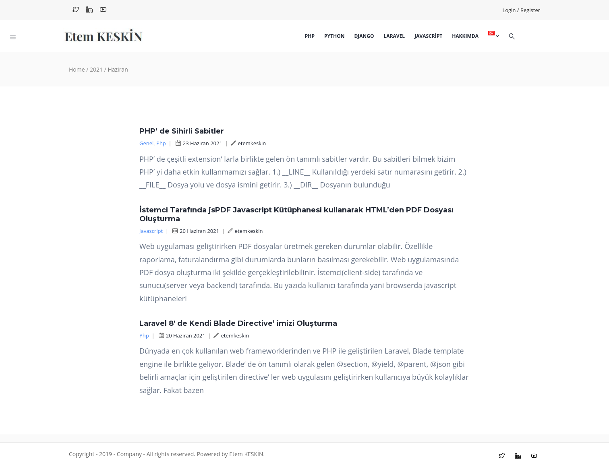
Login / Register (521, 10)
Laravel (394, 36)
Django (364, 36)
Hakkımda (465, 36)
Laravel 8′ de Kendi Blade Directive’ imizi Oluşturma (238, 323)
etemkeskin (248, 143)
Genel (146, 143)
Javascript (428, 36)
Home (77, 69)
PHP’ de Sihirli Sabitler (181, 131)
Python (334, 36)
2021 (96, 69)
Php (310, 36)
